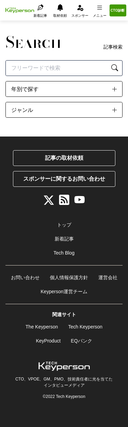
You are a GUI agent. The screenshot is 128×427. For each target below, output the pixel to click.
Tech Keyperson (85, 326)
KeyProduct (48, 341)
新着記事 (64, 239)
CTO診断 (118, 10)
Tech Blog (64, 253)
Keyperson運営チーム (64, 291)
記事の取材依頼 (64, 158)
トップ (64, 225)
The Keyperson (42, 326)
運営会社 (107, 277)
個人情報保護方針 (69, 277)
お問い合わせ (25, 277)
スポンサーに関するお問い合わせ (64, 179)
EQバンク (81, 341)
